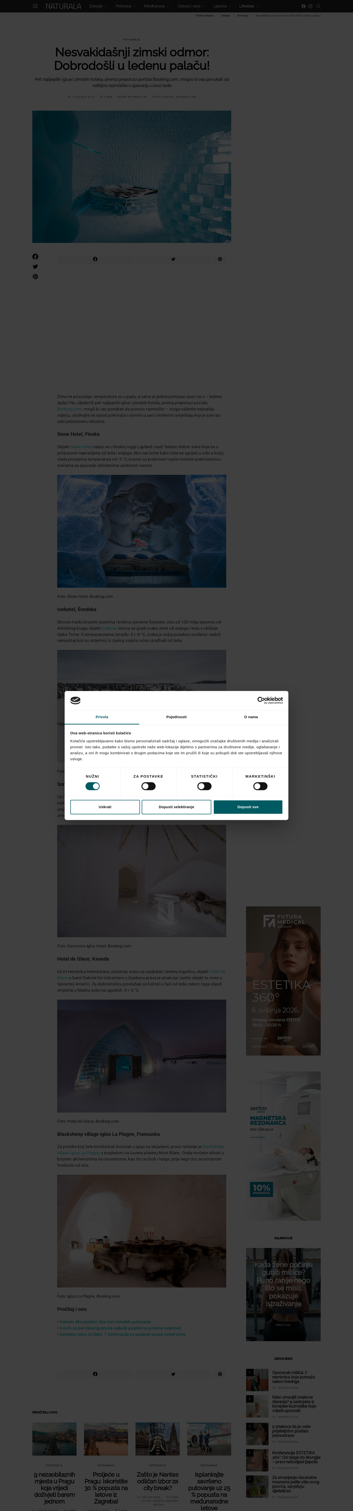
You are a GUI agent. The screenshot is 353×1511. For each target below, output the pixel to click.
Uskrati (105, 807)
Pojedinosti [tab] (176, 717)
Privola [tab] (102, 717)
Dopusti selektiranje (176, 807)
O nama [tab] (251, 717)
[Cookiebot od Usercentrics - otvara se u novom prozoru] (261, 700)
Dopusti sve (248, 807)
